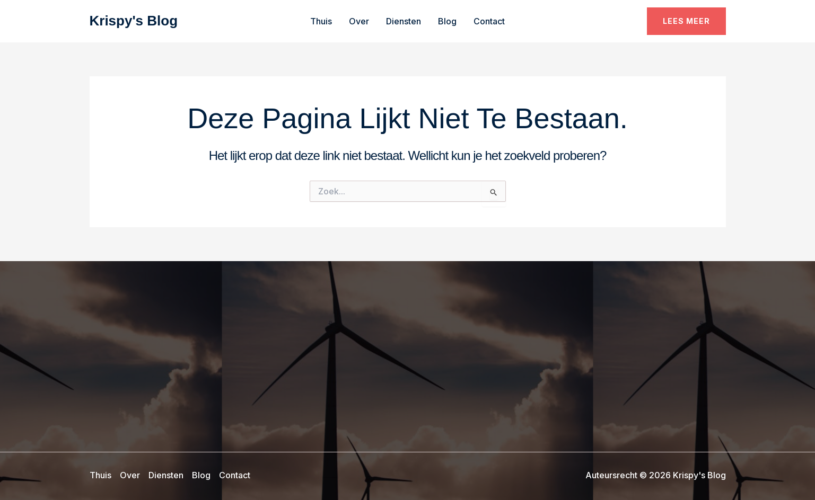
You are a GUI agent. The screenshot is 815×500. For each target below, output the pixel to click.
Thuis (321, 21)
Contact (489, 21)
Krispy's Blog (134, 21)
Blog (447, 21)
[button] (686, 21)
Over (359, 21)
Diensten (403, 21)
